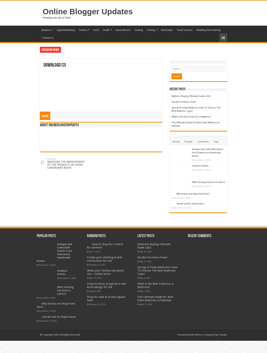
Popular (188, 141)
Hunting (139, 30)
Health (106, 30)
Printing (151, 30)
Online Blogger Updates (88, 11)
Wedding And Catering (208, 30)
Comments (203, 141)
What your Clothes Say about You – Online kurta (105, 272)
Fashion (83, 30)
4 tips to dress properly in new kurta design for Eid (106, 285)
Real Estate (166, 30)
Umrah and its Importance (190, 203)
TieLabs (223, 334)
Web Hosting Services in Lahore (208, 182)
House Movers (123, 30)
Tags (216, 141)
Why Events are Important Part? (193, 193)
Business (46, 30)
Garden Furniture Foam (184, 101)
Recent (176, 141)
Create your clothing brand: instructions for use (104, 259)
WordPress (196, 334)
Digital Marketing (66, 30)
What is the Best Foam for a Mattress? (191, 116)
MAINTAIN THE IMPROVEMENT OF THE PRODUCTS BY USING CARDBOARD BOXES (66, 163)
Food (96, 30)
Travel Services (184, 30)
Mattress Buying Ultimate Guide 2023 (191, 96)
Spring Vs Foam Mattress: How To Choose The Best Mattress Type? (157, 271)
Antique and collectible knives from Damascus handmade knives (207, 152)
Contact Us (48, 37)
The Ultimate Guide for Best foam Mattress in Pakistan (155, 298)
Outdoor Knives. (200, 165)
